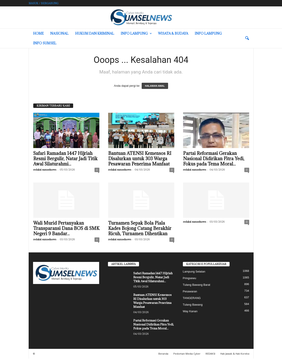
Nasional (59, 33)
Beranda (163, 354)
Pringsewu (189, 278)
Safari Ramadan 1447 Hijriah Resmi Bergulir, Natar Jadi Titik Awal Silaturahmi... (65, 159)
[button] (247, 38)
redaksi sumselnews (44, 170)
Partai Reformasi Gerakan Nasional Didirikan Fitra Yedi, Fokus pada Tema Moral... (213, 159)
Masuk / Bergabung (43, 3)
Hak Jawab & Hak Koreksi (234, 354)
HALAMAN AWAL (155, 86)
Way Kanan (190, 311)
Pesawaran (190, 291)
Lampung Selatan (194, 272)
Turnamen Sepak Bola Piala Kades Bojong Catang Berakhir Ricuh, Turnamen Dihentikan (139, 229)
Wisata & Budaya (173, 33)
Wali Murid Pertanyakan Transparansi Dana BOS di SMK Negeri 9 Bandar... (66, 229)
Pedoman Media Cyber (186, 354)
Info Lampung (136, 33)
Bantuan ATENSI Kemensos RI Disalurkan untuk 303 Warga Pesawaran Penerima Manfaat (139, 159)
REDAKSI (210, 354)
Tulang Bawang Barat (196, 285)
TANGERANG (192, 298)
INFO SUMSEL (44, 43)
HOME (38, 33)
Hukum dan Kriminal (94, 33)
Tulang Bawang (193, 305)
